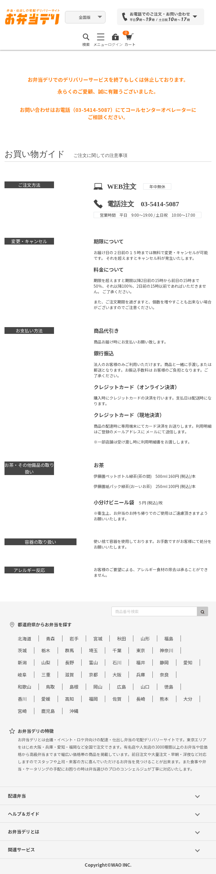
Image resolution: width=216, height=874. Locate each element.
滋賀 (69, 674)
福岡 (93, 698)
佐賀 (117, 698)
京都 (93, 674)
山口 (145, 686)
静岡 (164, 662)
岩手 (73, 638)
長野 (69, 662)
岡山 (97, 686)
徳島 (168, 686)
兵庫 (140, 674)
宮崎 (22, 710)
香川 (22, 698)
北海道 (24, 638)
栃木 (45, 650)
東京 (140, 650)
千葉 (117, 650)
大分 (187, 698)
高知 (69, 698)
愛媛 (45, 698)
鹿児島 (48, 710)
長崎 (140, 698)
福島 (168, 638)
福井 (140, 662)
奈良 (164, 674)
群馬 (69, 650)
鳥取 (50, 686)
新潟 (22, 662)
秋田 (121, 638)
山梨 (45, 662)
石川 (117, 662)
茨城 (22, 650)
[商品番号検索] (154, 611)
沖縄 (73, 710)
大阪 (117, 674)
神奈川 (166, 650)
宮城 (97, 638)
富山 (93, 662)
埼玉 (93, 650)
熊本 (164, 698)
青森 (50, 638)
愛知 (187, 662)
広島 (121, 686)
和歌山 (24, 686)
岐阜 (22, 674)
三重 (45, 674)
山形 (145, 638)
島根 (73, 686)
